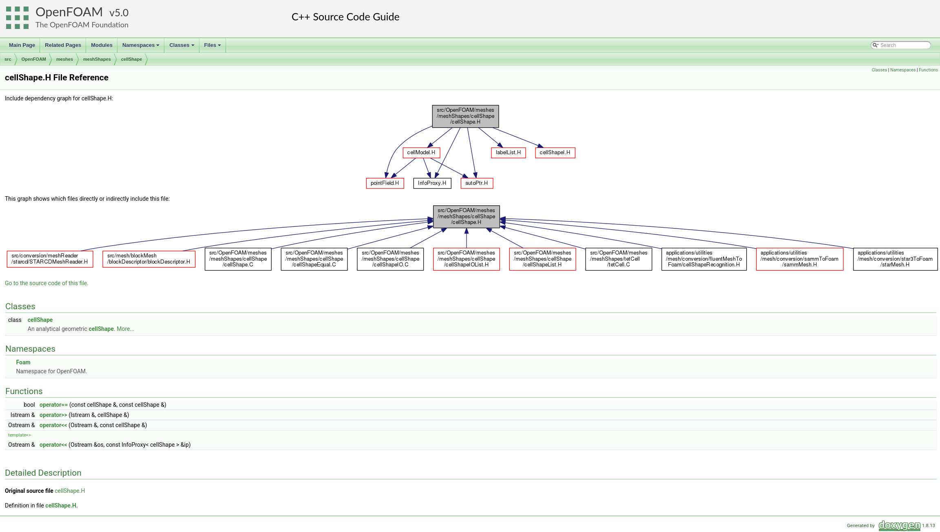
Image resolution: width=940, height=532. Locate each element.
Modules (102, 45)
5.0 (121, 12)
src (7, 59)
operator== (54, 404)
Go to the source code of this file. (46, 283)
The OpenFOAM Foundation (81, 24)
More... (125, 329)
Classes (182, 47)
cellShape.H (70, 491)
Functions (928, 70)
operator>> (53, 415)
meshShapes (97, 59)
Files (213, 47)
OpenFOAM (69, 11)
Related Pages (63, 45)
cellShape (131, 59)
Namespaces (141, 47)
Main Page (22, 45)
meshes (64, 59)
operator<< (53, 425)
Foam (23, 362)
